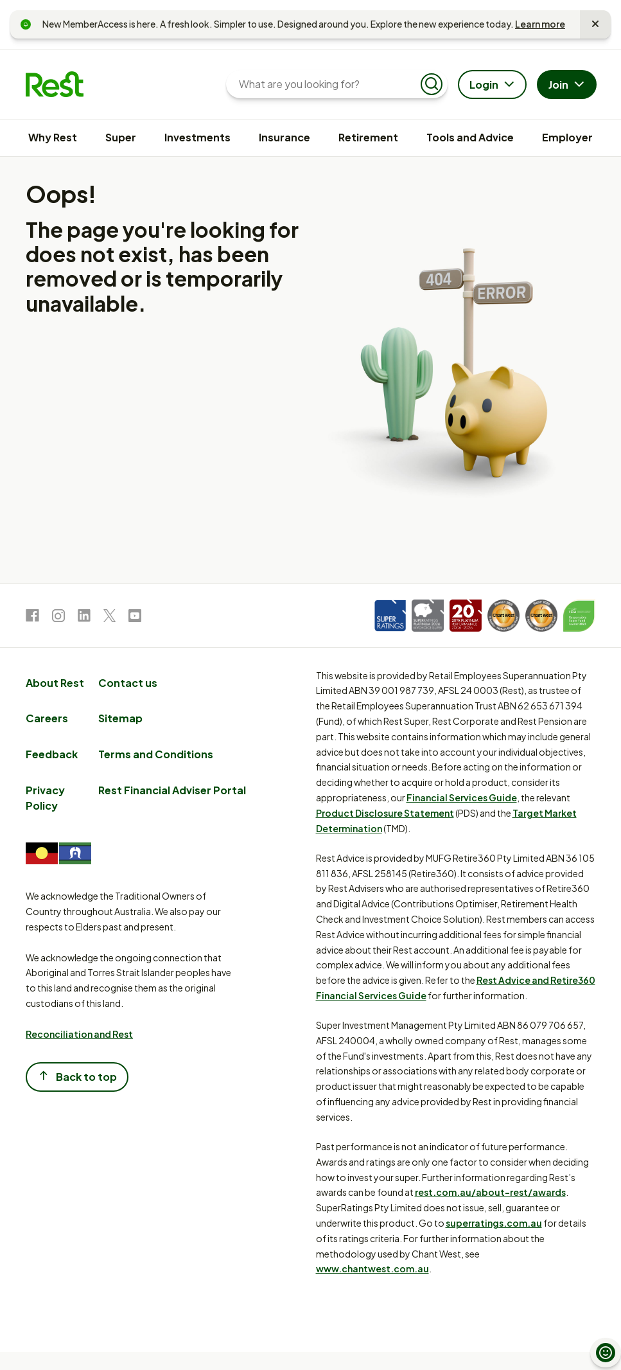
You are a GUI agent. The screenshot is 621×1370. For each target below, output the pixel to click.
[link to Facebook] (32, 618)
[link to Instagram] (58, 618)
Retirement (368, 137)
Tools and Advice (470, 137)
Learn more (540, 24)
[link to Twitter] (109, 618)
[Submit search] (431, 84)
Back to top (77, 1076)
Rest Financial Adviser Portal (172, 790)
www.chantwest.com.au (372, 1268)
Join (568, 85)
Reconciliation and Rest (79, 1034)
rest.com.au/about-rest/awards (490, 1192)
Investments (197, 137)
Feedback (52, 754)
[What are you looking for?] (326, 84)
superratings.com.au (494, 1223)
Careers (47, 718)
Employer (567, 137)
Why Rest (52, 137)
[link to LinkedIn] (84, 618)
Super (120, 137)
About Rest (55, 682)
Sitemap (120, 718)
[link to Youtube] (134, 618)
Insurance (284, 137)
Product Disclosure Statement (385, 813)
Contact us (127, 682)
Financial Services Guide (462, 797)
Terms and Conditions (155, 754)
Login (493, 85)
